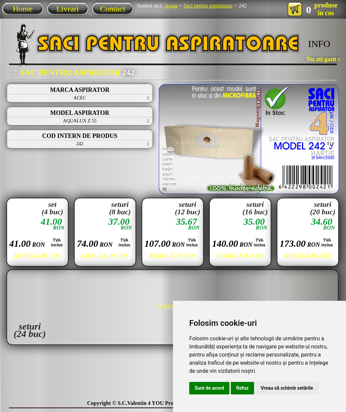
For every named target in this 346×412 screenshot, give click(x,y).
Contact (112, 8)
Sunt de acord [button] (209, 388)
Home (23, 8)
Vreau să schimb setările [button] (287, 388)
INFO (319, 44)
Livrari (67, 8)
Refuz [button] (242, 388)
